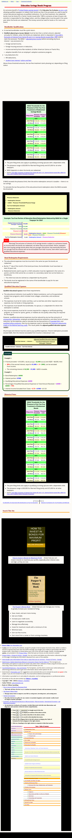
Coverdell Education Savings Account (32, 759)
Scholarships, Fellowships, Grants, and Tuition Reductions (36, 748)
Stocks (12, 754)
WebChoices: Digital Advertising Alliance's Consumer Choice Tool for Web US (25, 662)
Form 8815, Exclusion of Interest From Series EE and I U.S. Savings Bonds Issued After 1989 (33, 36)
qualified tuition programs (12, 323)
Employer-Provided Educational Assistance (33, 767)
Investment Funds (15, 739)
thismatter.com (15, 672)
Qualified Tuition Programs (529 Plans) (32, 763)
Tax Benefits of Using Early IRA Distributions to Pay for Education (20, 502)
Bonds (12, 743)
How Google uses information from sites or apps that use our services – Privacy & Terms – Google (32, 659)
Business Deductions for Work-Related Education (35, 771)
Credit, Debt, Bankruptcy (16, 726)
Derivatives (13, 745)
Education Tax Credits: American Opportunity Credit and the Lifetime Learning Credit (42, 752)
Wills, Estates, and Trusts (16, 734)
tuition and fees (26, 60)
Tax (12, 732)
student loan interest (13, 60)
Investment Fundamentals (16, 737)
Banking (13, 741)
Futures (13, 749)
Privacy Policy (23, 653)
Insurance (13, 728)
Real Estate (13, 730)
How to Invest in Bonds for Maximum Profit (27, 558)
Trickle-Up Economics (9, 696)
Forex (12, 747)
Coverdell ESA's (55, 321)
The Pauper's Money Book (21, 607)
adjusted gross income (33, 39)
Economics (13, 758)
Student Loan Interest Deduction (31, 756)
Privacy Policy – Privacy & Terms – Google (14, 655)
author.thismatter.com (17, 683)
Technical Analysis (15, 756)
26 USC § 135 (63, 10)
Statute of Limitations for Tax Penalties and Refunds (55, 502)
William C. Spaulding (32, 678)
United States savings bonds (28, 10)
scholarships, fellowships (11, 319)
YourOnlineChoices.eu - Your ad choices (14, 668)
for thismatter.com (12, 645)
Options (13, 752)
